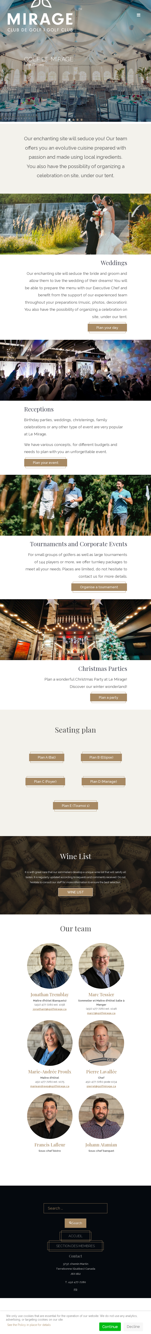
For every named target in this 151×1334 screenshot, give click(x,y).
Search (75, 1257)
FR (80, 9)
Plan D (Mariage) (75, 812)
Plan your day (105, 328)
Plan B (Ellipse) (103, 762)
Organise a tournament (97, 589)
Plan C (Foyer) (75, 787)
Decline (133, 1326)
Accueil (75, 1270)
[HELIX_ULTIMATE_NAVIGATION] (136, 15)
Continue (110, 1326)
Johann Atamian (101, 1178)
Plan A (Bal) (44, 762)
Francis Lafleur (49, 1178)
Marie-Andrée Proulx (49, 1105)
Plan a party (106, 701)
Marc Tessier (101, 1028)
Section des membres (75, 1281)
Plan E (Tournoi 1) (75, 838)
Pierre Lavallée (101, 1105)
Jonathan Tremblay (50, 1028)
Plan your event (48, 464)
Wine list (75, 925)
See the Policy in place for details (29, 1324)
